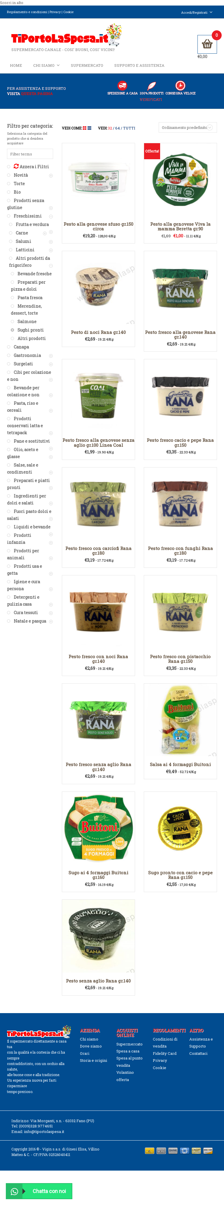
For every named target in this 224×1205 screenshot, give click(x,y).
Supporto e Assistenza (139, 67)
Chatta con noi (36, 1191)
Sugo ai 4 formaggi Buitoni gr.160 (98, 879)
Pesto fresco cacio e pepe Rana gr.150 (180, 447)
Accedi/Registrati (197, 12)
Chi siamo (46, 67)
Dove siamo (91, 1050)
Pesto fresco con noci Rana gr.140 (98, 663)
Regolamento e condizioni (27, 12)
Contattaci (198, 1057)
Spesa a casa (127, 1055)
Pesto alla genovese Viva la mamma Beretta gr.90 (180, 230)
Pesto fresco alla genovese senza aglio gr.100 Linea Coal (98, 447)
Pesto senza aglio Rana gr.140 (98, 985)
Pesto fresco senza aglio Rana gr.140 (98, 771)
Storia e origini (93, 1064)
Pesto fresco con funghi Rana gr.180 (180, 554)
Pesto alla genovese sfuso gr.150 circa (98, 230)
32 (110, 132)
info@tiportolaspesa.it (44, 1135)
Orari (84, 1057)
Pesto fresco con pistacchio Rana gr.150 (180, 663)
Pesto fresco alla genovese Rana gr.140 (180, 338)
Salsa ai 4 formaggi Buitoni (180, 769)
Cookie (68, 12)
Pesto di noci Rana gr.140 (98, 336)
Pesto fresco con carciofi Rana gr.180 (98, 554)
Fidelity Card (164, 1057)
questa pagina (37, 98)
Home (16, 67)
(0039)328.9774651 (36, 1130)
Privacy (55, 12)
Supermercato (87, 67)
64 (117, 132)
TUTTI (129, 132)
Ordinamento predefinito (184, 131)
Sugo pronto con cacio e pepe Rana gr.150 (180, 879)
